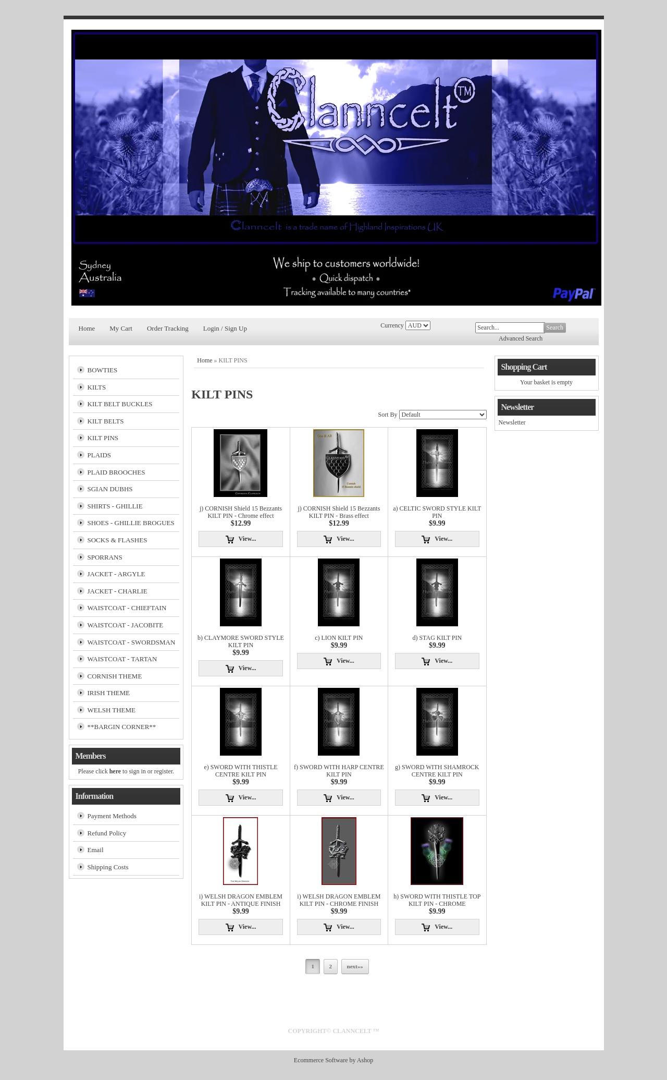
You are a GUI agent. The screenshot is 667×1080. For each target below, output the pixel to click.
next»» (355, 966)
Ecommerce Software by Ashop (333, 1060)
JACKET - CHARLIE (117, 591)
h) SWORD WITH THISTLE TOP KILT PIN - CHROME (436, 900)
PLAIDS (100, 455)
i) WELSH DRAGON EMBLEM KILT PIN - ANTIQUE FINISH (240, 900)
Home (87, 328)
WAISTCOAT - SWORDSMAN (132, 642)
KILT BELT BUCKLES (120, 404)
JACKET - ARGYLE (116, 574)
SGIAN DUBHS (110, 489)
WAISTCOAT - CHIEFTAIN (127, 608)
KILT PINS (103, 438)
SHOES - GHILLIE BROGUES (131, 523)
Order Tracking (168, 328)
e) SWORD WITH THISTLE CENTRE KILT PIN (240, 770)
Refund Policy (107, 833)
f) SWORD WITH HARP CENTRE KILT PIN (339, 770)
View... (247, 538)
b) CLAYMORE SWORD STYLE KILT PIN (240, 641)
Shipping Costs (108, 867)
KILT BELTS (106, 421)
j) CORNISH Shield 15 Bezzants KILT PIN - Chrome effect (241, 512)
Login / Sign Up (225, 328)
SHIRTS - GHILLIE (115, 506)
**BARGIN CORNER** (122, 727)
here (115, 771)
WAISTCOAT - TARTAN (122, 659)
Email (96, 850)
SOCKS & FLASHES (117, 540)
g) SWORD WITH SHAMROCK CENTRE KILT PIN (437, 770)
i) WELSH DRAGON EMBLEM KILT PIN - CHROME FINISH (338, 900)
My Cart (120, 328)
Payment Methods (112, 816)
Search (554, 327)
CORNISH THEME (115, 676)
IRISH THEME (109, 693)
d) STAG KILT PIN (437, 637)
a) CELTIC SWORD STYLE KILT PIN (437, 512)
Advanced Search (520, 338)
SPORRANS (105, 557)
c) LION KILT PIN (339, 637)
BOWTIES (103, 370)
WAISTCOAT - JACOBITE (126, 625)
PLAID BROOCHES (116, 472)
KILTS (97, 387)
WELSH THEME (112, 710)
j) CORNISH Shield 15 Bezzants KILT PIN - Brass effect (339, 512)
